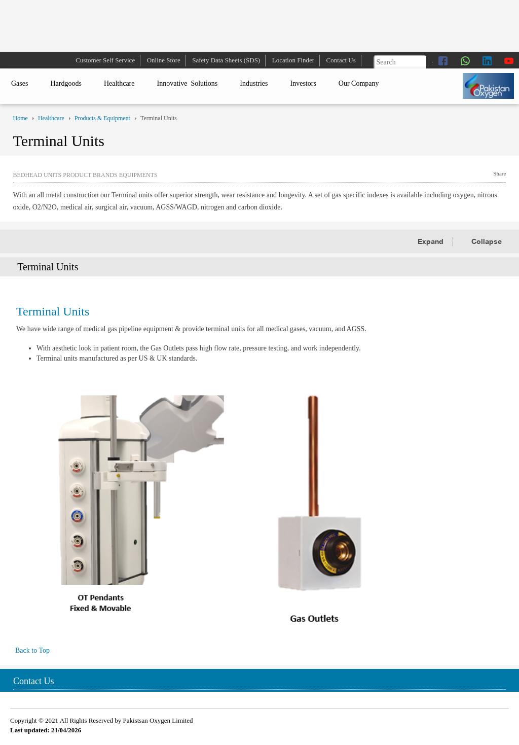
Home (20, 118)
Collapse (486, 241)
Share (499, 173)
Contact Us (341, 60)
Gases (19, 83)
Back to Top (29, 650)
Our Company (359, 83)
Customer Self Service (105, 60)
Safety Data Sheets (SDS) (226, 60)
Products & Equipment (102, 118)
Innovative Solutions (187, 83)
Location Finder (293, 60)
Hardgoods (65, 83)
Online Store (163, 60)
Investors (303, 83)
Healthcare (119, 83)
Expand (432, 241)
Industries (254, 83)
